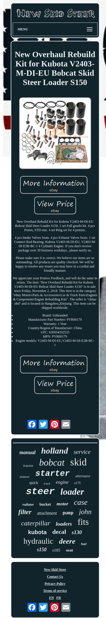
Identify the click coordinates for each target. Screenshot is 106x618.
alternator (82, 476)
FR (58, 598)
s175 (77, 483)
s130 (77, 532)
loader (72, 492)
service (82, 452)
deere (67, 541)
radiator (28, 505)
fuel (83, 544)
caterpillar (35, 523)
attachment (47, 513)
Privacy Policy (55, 584)
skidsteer (25, 476)
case (81, 502)
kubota (37, 532)
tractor (28, 465)
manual (28, 452)
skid (78, 462)
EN (51, 598)
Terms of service (55, 591)
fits (83, 522)
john (85, 512)
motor (62, 504)
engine (62, 482)
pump (67, 513)
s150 (42, 549)
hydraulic (38, 541)
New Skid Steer (55, 570)
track (47, 483)
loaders (64, 524)
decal (59, 531)
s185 (56, 550)
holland (54, 450)
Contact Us (55, 577)
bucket (45, 504)
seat (69, 550)
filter (24, 512)
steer (40, 491)
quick (33, 483)
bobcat (51, 463)
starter (52, 473)
